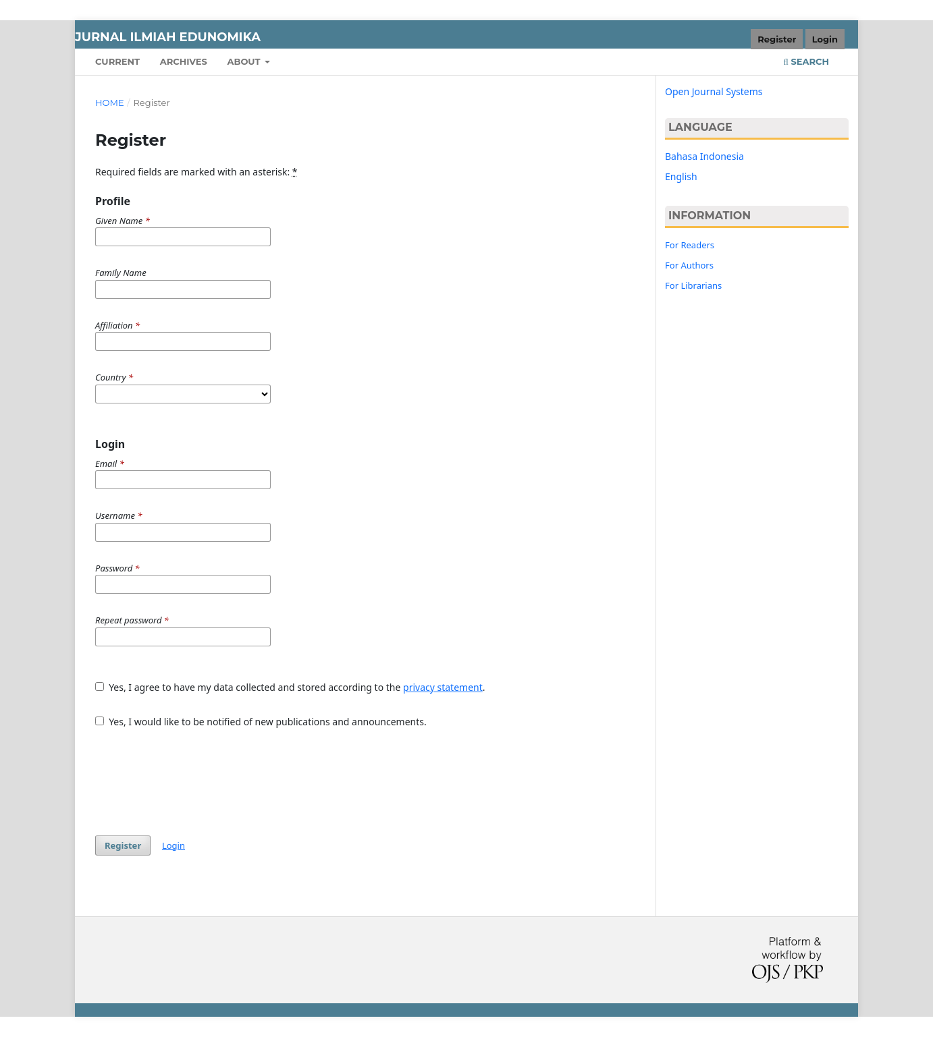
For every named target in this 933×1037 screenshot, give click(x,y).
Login (825, 39)
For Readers (689, 245)
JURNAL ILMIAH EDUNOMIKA (168, 37)
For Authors (689, 265)
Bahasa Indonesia (704, 156)
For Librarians (693, 285)
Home (109, 102)
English (681, 176)
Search (806, 61)
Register (776, 39)
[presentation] (197, 775)
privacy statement (443, 687)
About (245, 61)
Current (117, 61)
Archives (183, 61)
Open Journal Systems (714, 91)
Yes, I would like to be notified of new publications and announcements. (261, 721)
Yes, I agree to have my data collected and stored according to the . (290, 687)
